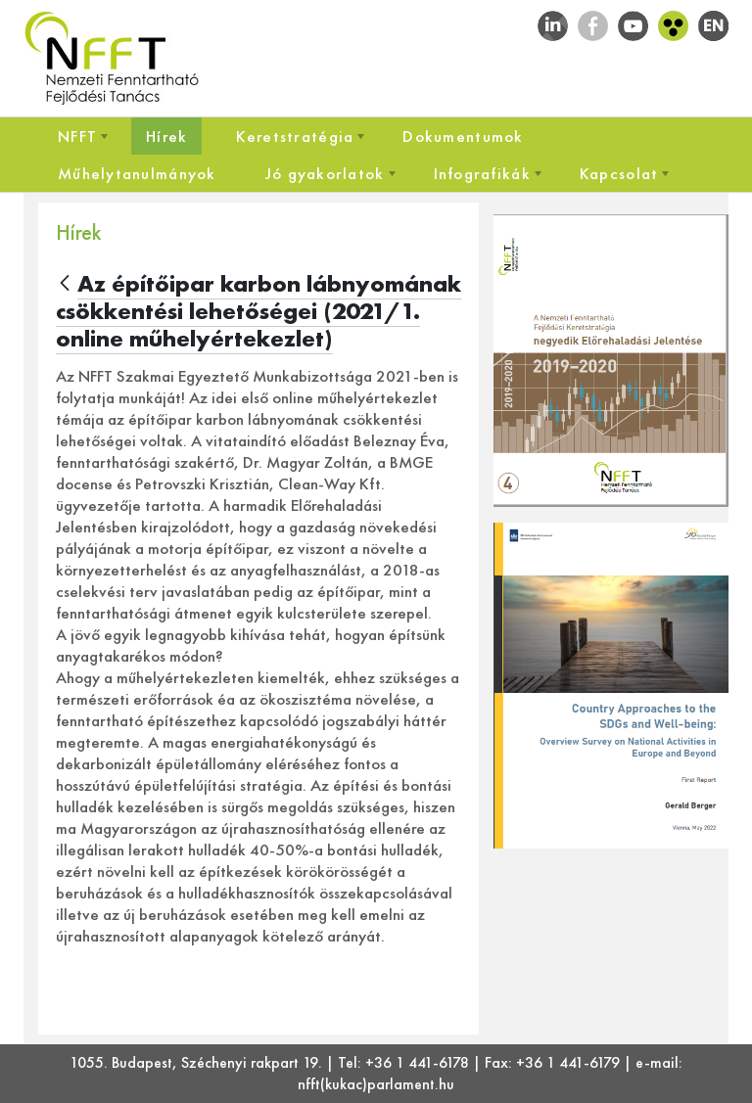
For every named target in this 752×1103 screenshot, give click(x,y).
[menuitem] (77, 136)
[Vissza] (64, 284)
